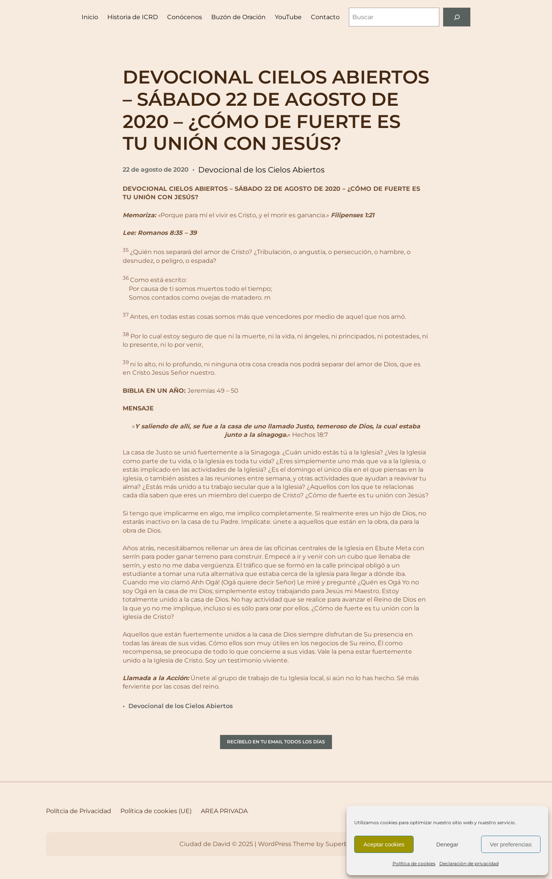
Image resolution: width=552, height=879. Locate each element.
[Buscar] (456, 17)
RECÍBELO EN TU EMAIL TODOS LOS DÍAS (276, 742)
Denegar (447, 844)
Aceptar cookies (383, 844)
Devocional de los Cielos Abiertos (261, 169)
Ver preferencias (511, 844)
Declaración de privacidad (469, 863)
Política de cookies (414, 863)
